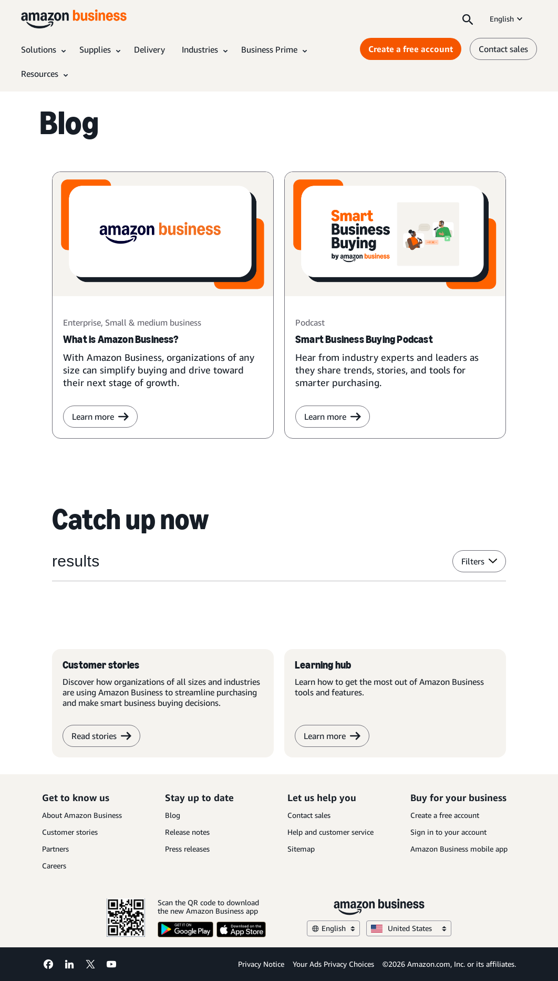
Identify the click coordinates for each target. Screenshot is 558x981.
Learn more (332, 416)
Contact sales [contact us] (503, 49)
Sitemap (301, 848)
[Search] (467, 19)
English (507, 18)
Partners (55, 848)
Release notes (187, 831)
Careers (54, 865)
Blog (172, 815)
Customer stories (70, 831)
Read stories (101, 736)
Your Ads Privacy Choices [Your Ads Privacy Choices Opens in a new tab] (333, 963)
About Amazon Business (82, 815)
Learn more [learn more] (100, 416)
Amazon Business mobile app (459, 848)
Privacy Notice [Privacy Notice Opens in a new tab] (261, 963)
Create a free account (444, 815)
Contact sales (308, 815)
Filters (479, 561)
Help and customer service (330, 831)
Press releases (187, 848)
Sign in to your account (448, 831)
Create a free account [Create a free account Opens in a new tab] (410, 49)
